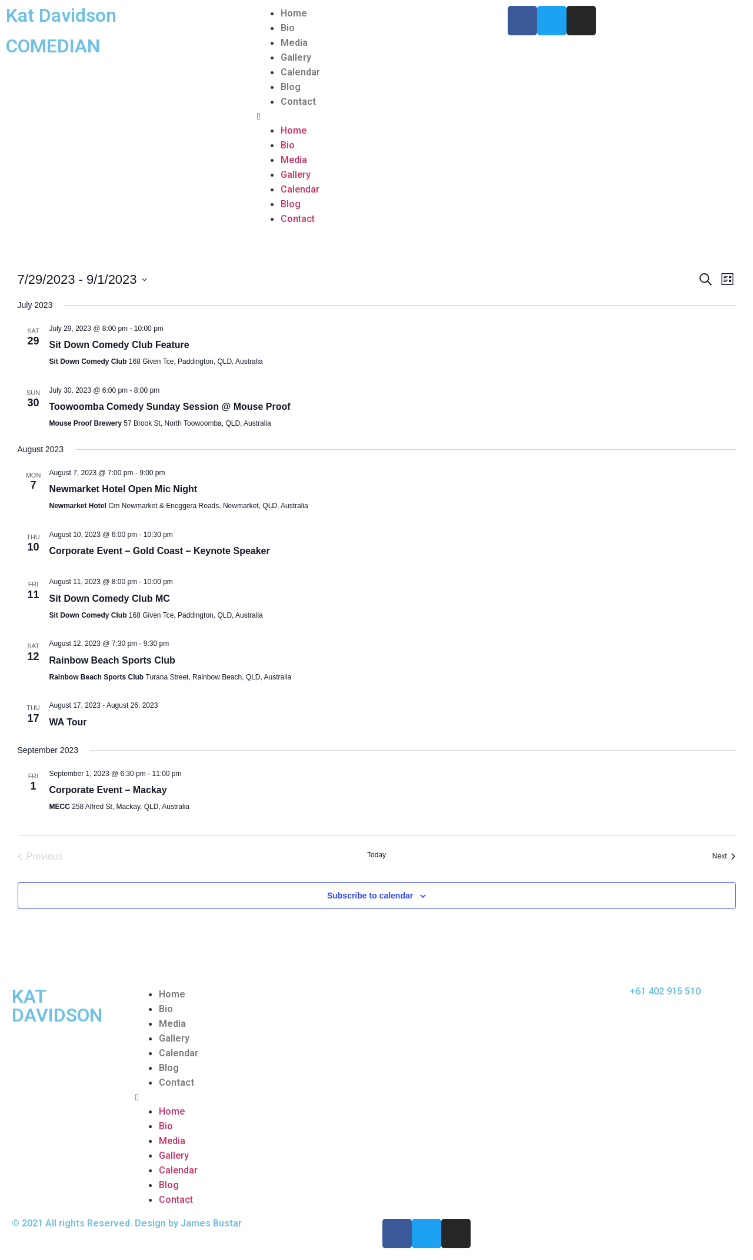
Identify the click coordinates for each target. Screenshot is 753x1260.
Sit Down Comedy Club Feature (119, 345)
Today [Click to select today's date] (376, 855)
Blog (291, 86)
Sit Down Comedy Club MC (109, 598)
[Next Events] (724, 856)
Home (294, 13)
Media (294, 42)
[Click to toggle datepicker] (82, 279)
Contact (298, 101)
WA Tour (68, 722)
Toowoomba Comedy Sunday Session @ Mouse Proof (170, 407)
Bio (288, 28)
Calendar (300, 72)
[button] (377, 116)
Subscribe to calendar (370, 895)
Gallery (296, 57)
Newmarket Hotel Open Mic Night (123, 489)
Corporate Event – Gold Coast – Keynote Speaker (159, 551)
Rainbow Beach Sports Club (112, 660)
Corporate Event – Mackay (108, 790)
